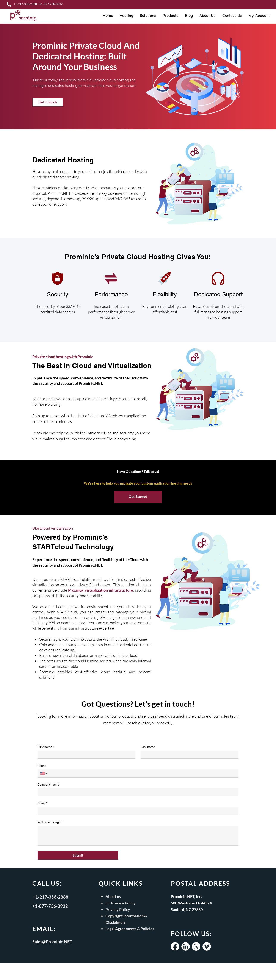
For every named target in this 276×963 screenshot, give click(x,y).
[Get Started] (138, 497)
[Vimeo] (206, 946)
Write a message (50, 822)
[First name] (85, 754)
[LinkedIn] (185, 946)
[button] (127, 15)
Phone (42, 765)
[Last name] (188, 754)
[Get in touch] (47, 102)
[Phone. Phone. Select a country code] (44, 773)
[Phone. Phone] (142, 773)
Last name (148, 747)
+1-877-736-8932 (51, 4)
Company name (48, 784)
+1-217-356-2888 (25, 4)
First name (46, 747)
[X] (196, 946)
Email (42, 803)
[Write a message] (138, 835)
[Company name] (137, 792)
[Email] (137, 811)
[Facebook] (175, 946)
